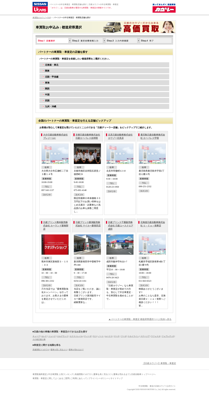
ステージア (145, 336)
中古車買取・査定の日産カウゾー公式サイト (157, 386)
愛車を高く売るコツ (59, 350)
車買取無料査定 (40, 374)
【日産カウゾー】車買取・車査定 (159, 363)
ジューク (52, 336)
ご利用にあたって (79, 378)
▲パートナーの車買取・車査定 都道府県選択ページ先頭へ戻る (140, 319)
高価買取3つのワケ (83, 374)
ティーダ (87, 336)
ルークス (108, 336)
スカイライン (133, 336)
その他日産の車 (39, 339)
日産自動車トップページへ (143, 374)
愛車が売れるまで (76, 350)
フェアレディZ (168, 336)
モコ (95, 336)
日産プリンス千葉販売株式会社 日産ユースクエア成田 (120, 225)
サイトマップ (116, 378)
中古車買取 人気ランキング (60, 374)
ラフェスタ (155, 336)
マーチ (116, 336)
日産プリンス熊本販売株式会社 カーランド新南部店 (55, 225)
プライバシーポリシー (99, 378)
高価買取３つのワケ (41, 350)
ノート (101, 336)
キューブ (36, 336)
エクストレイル (76, 336)
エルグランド (62, 336)
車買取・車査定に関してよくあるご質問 (51, 378)
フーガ (123, 336)
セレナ (44, 336)
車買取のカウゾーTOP (42, 18)
